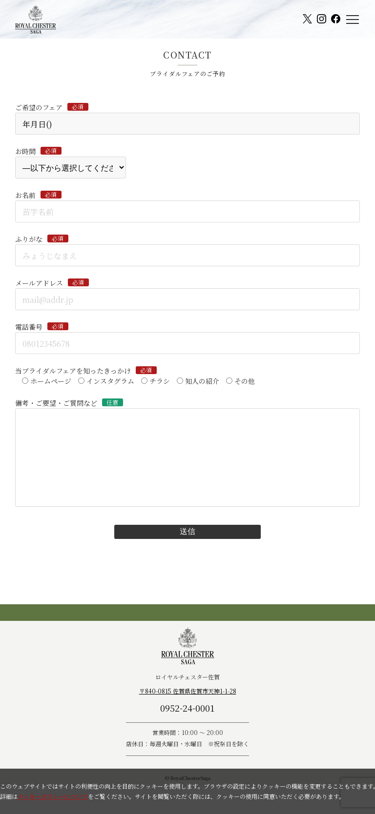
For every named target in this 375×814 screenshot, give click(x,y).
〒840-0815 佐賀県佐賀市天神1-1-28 (187, 691)
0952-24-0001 (187, 707)
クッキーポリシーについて (53, 796)
